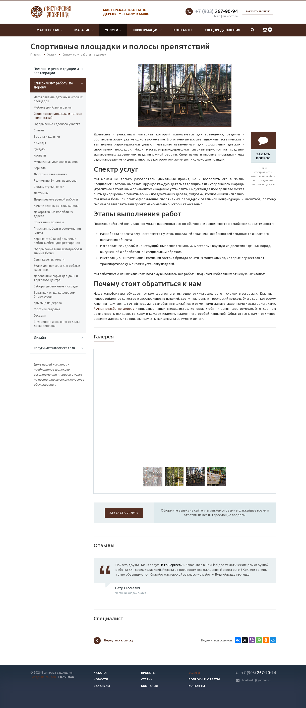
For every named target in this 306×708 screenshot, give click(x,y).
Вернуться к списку (113, 640)
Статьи (147, 679)
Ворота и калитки (47, 136)
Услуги (113, 30)
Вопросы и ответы (204, 679)
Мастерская (49, 30)
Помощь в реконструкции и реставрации (56, 71)
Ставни (39, 130)
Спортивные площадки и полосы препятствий (58, 115)
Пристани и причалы (49, 222)
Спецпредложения (222, 30)
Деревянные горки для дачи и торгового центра (56, 278)
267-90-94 (216, 11)
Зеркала (40, 168)
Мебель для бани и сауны (53, 107)
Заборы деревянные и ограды (56, 286)
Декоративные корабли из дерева (53, 214)
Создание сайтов (43, 677)
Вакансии (102, 685)
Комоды (40, 142)
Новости (101, 679)
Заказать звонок (258, 11)
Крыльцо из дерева (48, 303)
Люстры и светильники (50, 174)
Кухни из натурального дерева (56, 161)
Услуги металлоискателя (55, 348)
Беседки (40, 315)
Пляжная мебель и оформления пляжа (57, 230)
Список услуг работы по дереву (53, 85)
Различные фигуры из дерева (55, 180)
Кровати (40, 155)
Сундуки (39, 149)
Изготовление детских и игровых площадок (58, 99)
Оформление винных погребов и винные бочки (58, 251)
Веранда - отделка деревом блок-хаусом (54, 294)
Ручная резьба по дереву (114, 308)
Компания (149, 685)
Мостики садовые (47, 309)
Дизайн (40, 338)
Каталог (100, 672)
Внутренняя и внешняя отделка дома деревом (57, 323)
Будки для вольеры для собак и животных (57, 267)
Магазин (83, 30)
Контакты (182, 30)
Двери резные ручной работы (56, 199)
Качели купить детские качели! (56, 205)
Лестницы (41, 193)
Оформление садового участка (57, 124)
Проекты (148, 672)
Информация (147, 30)
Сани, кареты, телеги (49, 259)
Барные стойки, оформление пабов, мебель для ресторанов (57, 240)
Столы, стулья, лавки (49, 186)
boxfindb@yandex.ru (256, 680)
